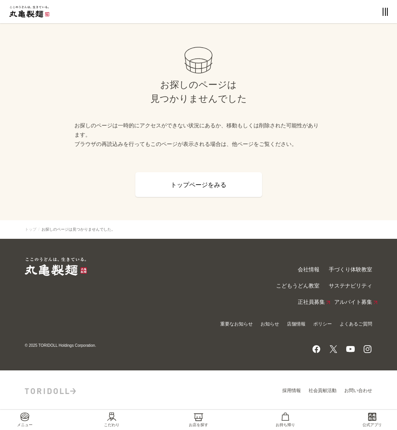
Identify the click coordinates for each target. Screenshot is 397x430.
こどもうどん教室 (297, 286)
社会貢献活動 (323, 390)
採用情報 (291, 390)
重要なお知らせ (236, 324)
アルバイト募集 (353, 302)
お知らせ (270, 324)
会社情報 (308, 269)
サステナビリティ (350, 286)
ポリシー (322, 324)
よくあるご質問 (356, 324)
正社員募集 (311, 302)
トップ (30, 229)
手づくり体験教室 (350, 269)
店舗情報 (296, 324)
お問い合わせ (358, 390)
